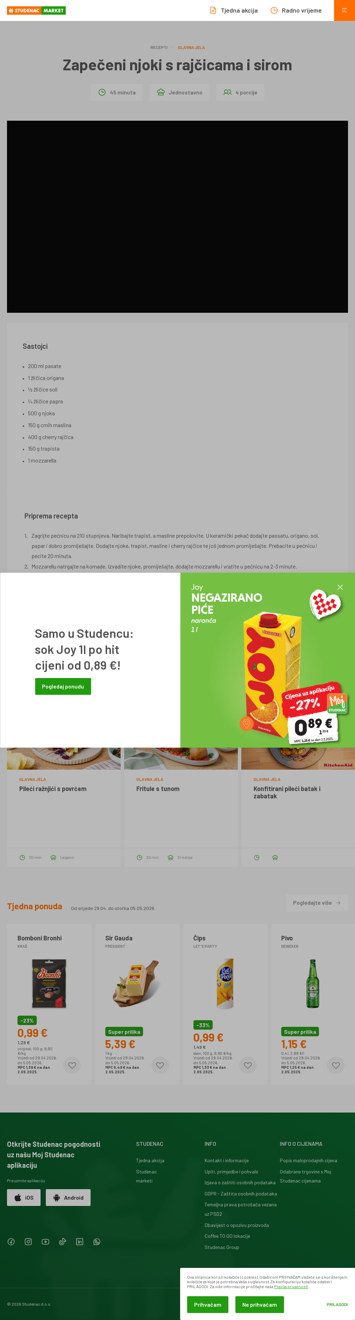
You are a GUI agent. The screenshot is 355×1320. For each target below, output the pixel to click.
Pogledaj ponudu (63, 686)
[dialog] (267, 1294)
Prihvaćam (207, 1304)
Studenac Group (222, 1247)
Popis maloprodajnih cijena (308, 1160)
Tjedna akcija (150, 1160)
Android (68, 1197)
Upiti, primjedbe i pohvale (231, 1171)
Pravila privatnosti (291, 1286)
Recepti (159, 47)
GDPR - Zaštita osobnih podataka (241, 1194)
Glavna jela (191, 47)
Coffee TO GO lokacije (227, 1236)
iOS (24, 1197)
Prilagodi (337, 1304)
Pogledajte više (317, 902)
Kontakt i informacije (227, 1160)
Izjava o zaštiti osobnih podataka (240, 1182)
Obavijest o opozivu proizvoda (237, 1225)
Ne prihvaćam (259, 1304)
